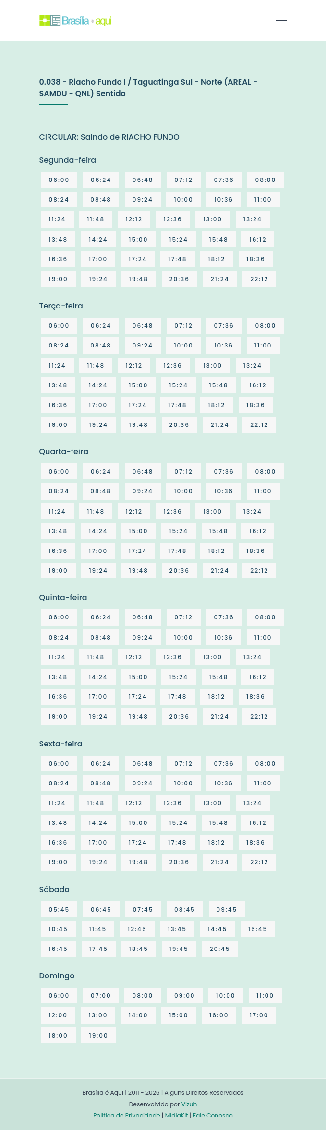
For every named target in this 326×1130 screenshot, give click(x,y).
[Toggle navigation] (281, 20)
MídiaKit (176, 1115)
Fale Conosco (213, 1115)
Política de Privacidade (126, 1115)
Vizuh (189, 1104)
